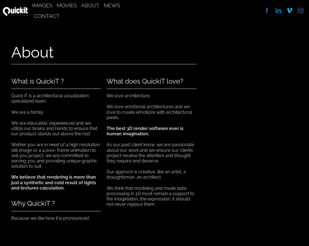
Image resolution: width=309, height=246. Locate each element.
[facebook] (267, 10)
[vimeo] (289, 10)
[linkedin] (278, 10)
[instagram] (300, 10)
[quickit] (15, 9)
